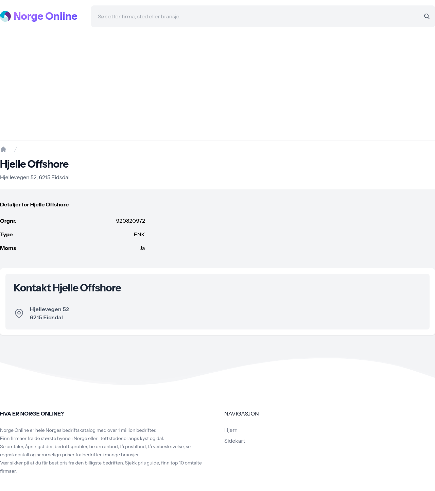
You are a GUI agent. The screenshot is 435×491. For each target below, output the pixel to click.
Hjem (231, 429)
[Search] (427, 16)
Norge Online (45, 16)
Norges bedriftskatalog (70, 430)
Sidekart (234, 440)
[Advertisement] (217, 83)
